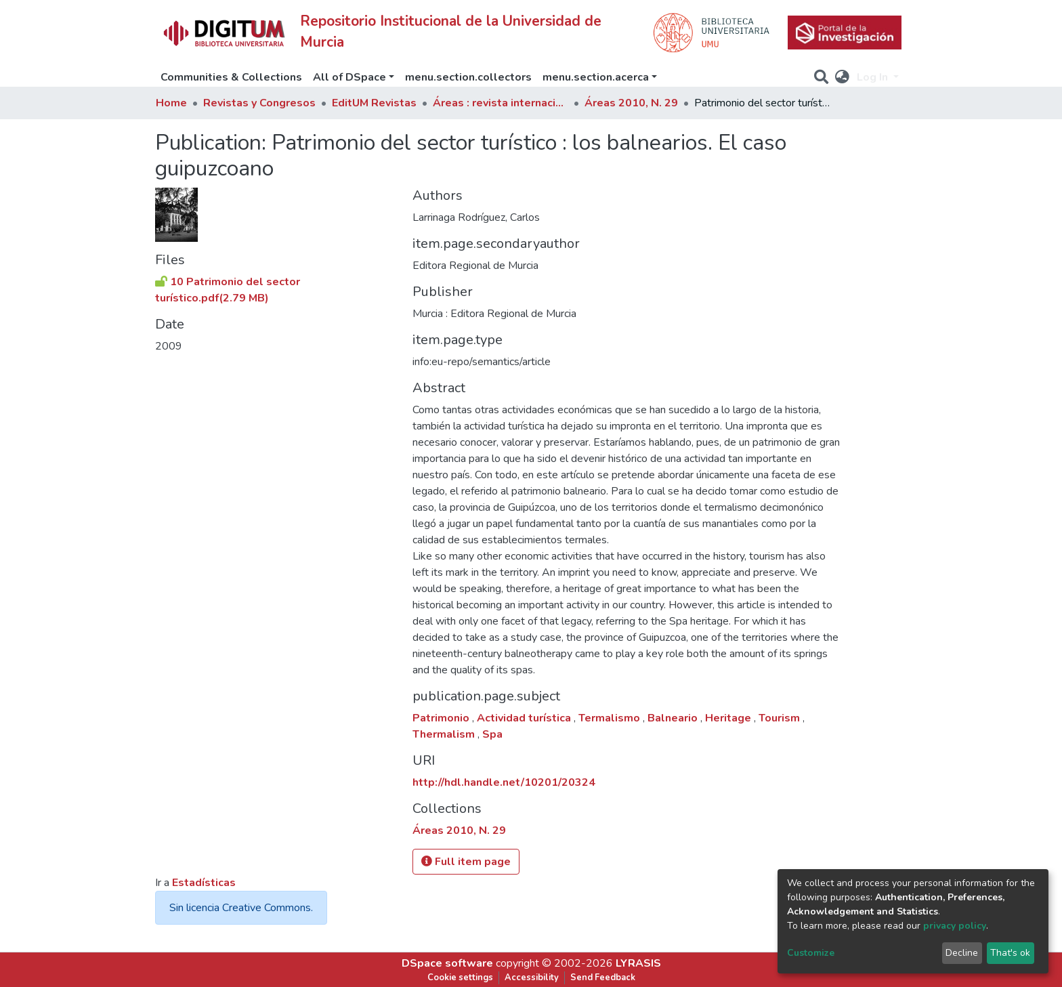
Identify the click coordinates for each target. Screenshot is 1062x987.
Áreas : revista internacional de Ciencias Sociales (500, 103)
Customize (810, 952)
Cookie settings (460, 977)
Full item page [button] (466, 861)
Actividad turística (525, 718)
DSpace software (447, 963)
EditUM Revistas (374, 103)
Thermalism (444, 734)
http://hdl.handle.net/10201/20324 (503, 782)
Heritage (729, 718)
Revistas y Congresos (259, 103)
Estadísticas (204, 882)
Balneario (673, 718)
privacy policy (954, 925)
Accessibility (532, 977)
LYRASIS (638, 963)
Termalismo (610, 718)
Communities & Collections (231, 77)
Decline (962, 952)
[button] (842, 77)
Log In (874, 77)
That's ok (1010, 952)
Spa (492, 734)
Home (171, 103)
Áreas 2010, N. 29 (631, 103)
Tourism (781, 718)
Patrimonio (442, 718)
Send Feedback (602, 977)
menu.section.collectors (468, 77)
